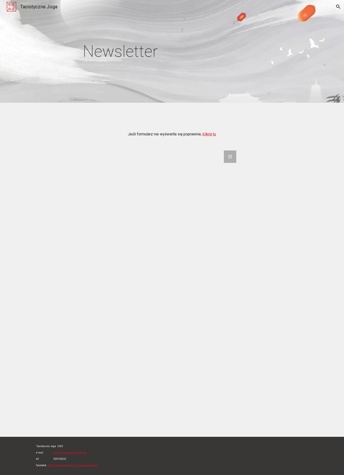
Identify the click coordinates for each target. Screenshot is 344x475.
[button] (338, 6)
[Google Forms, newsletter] (172, 290)
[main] (137, 51)
